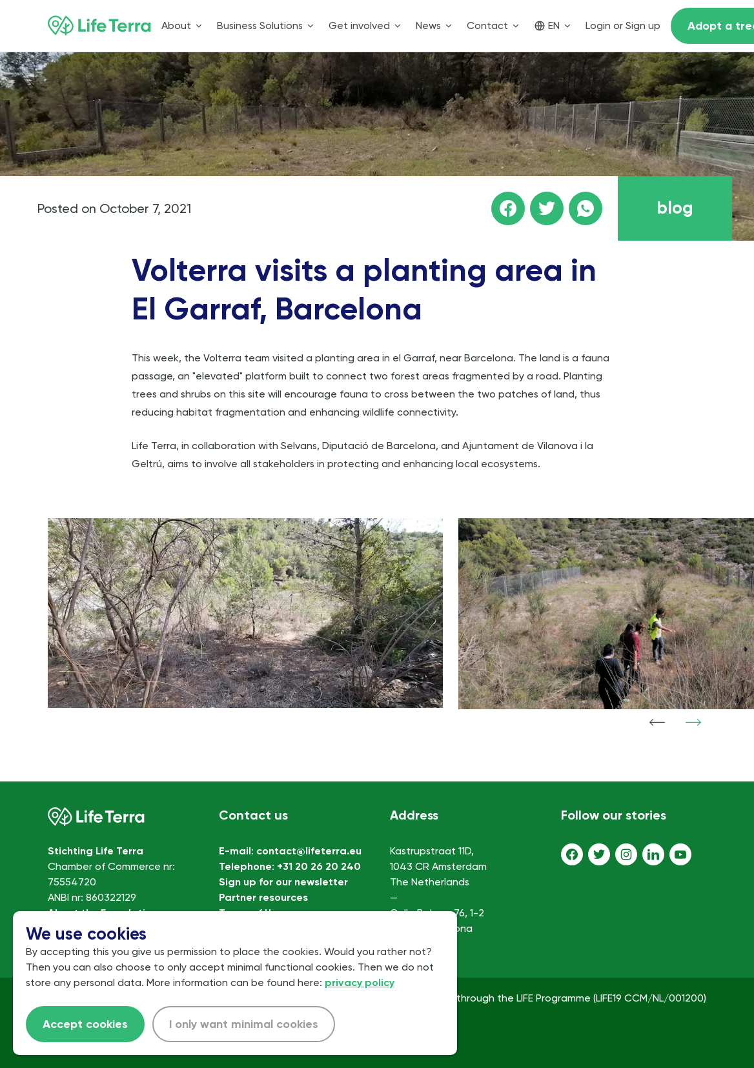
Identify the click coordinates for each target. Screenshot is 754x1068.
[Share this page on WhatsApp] (585, 208)
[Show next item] (693, 722)
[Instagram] (626, 854)
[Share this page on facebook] (508, 208)
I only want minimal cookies (243, 1024)
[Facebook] (572, 854)
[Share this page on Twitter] (547, 208)
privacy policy (359, 982)
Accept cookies (85, 1024)
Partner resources (263, 897)
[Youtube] (680, 854)
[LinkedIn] (653, 854)
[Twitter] (599, 854)
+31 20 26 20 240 (319, 866)
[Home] (99, 25)
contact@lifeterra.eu (309, 851)
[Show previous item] (657, 722)
